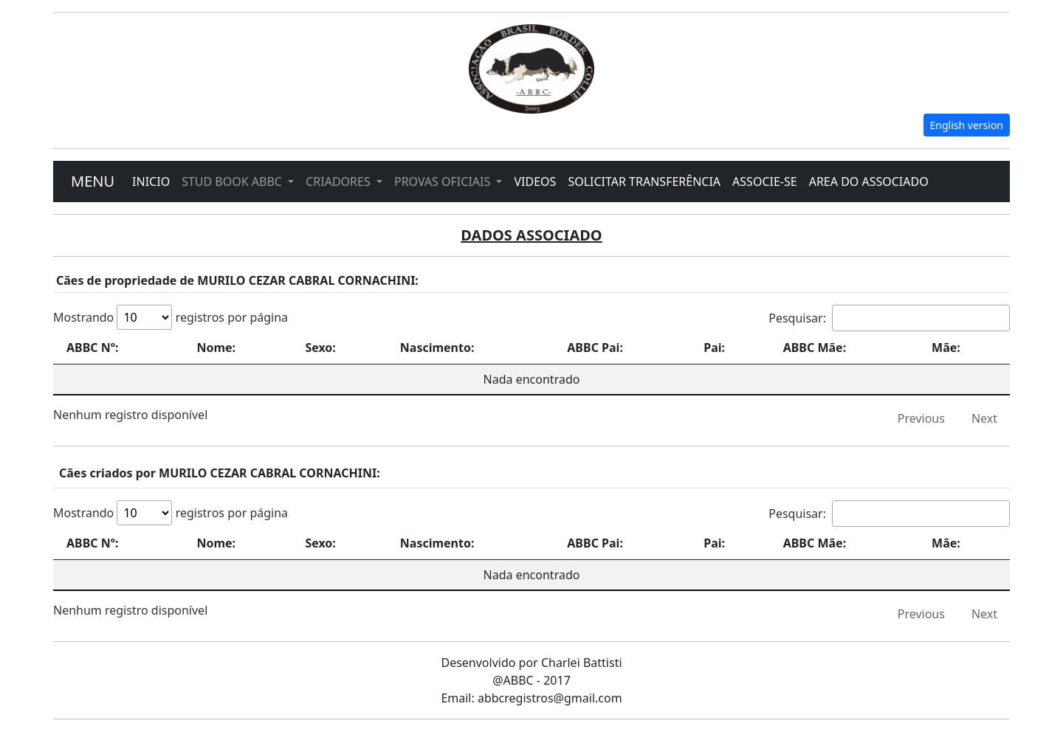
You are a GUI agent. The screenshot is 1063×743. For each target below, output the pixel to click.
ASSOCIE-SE (764, 181)
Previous (921, 418)
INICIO (151, 181)
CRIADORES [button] (340, 181)
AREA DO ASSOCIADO (869, 181)
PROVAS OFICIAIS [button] (443, 181)
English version (967, 125)
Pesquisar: (889, 318)
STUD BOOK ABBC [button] (233, 181)
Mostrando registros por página (170, 317)
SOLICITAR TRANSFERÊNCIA (644, 181)
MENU (92, 181)
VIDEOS (535, 181)
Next (984, 418)
